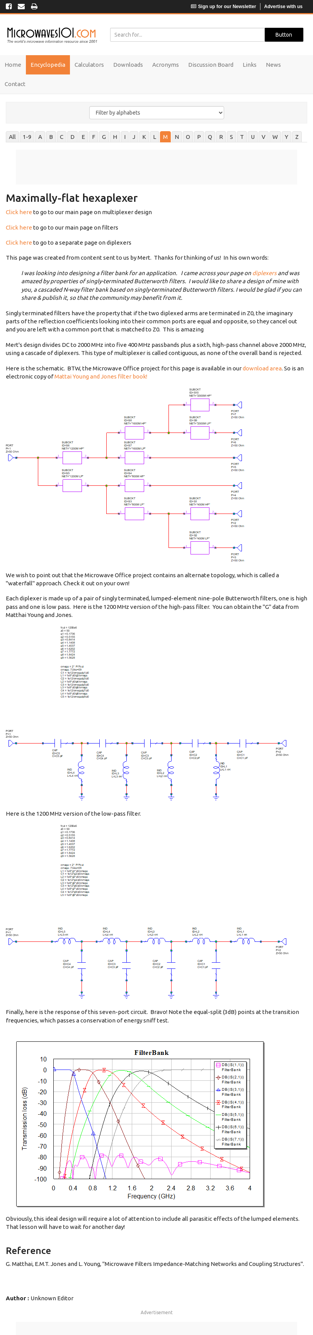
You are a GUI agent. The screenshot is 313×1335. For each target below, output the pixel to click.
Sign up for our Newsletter (223, 6)
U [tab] (253, 137)
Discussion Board (210, 64)
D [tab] (72, 137)
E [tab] (83, 137)
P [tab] (199, 137)
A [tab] (40, 137)
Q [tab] (210, 137)
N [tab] (177, 137)
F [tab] (93, 137)
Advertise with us (283, 6)
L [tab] (154, 137)
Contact (15, 84)
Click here (19, 212)
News (273, 64)
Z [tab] (297, 137)
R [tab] (221, 137)
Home (13, 64)
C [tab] (61, 137)
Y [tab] (286, 137)
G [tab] (104, 137)
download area (262, 368)
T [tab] (242, 137)
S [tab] (231, 137)
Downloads (128, 64)
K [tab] (144, 137)
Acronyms (165, 64)
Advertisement (157, 1312)
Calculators (89, 64)
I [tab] (125, 137)
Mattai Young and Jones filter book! (100, 376)
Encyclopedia (48, 64)
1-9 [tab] (27, 137)
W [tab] (275, 137)
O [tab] (188, 137)
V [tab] (263, 137)
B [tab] (51, 137)
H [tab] (115, 137)
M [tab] (165, 137)
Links (250, 64)
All (12, 137)
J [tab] (134, 137)
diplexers (264, 273)
